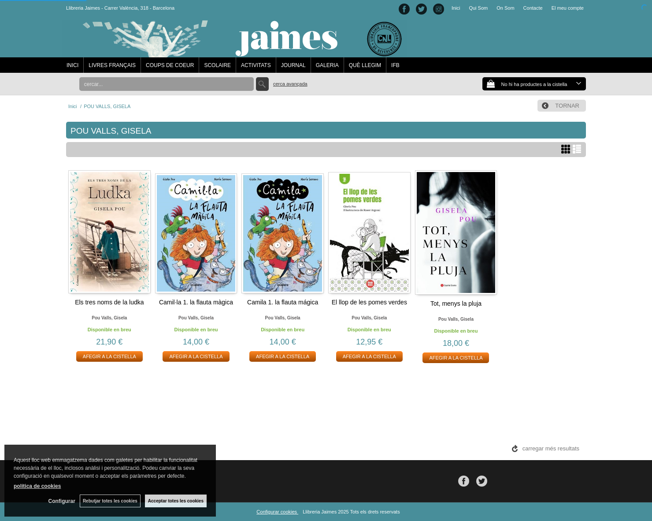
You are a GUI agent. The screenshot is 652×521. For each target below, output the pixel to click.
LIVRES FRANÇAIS (112, 65)
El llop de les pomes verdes (369, 302)
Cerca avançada (290, 83)
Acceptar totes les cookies (176, 501)
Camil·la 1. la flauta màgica (196, 302)
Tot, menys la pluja (456, 303)
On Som (505, 8)
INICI (72, 65)
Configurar (61, 501)
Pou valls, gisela (109, 317)
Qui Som (478, 8)
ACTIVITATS (256, 65)
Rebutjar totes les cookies (110, 501)
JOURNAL (293, 65)
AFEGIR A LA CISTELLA (109, 356)
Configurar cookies (277, 511)
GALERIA (327, 65)
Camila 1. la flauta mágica (282, 302)
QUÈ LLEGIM (365, 65)
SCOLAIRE (217, 65)
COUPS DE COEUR (170, 65)
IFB (395, 65)
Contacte (533, 8)
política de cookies (37, 486)
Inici (456, 8)
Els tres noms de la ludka (109, 302)
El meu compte (568, 8)
